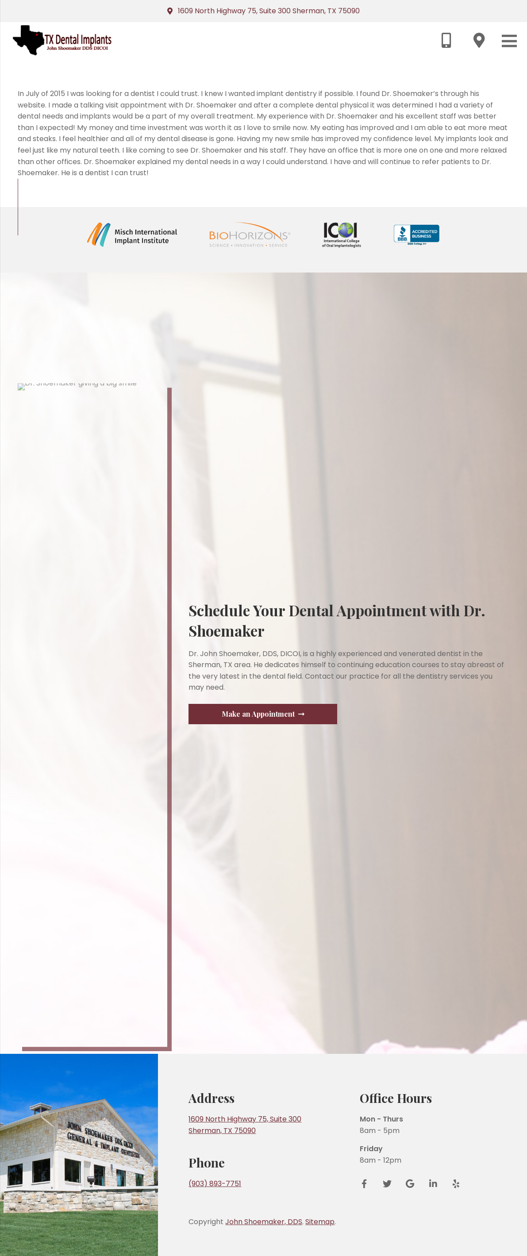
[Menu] (509, 41)
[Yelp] (453, 1184)
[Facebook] (367, 1184)
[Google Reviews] (410, 1184)
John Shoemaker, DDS (263, 1222)
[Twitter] (387, 1184)
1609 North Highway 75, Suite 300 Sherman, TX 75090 (269, 11)
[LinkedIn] (433, 1184)
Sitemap (320, 1222)
